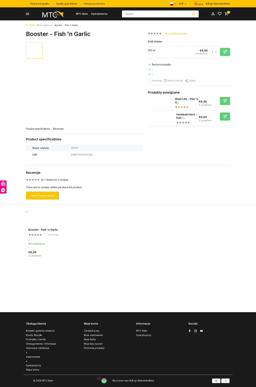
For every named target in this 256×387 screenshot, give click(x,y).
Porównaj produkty (94, 348)
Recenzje (58, 128)
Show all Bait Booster (176, 33)
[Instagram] (195, 331)
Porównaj (155, 80)
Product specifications (38, 128)
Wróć (30, 25)
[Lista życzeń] (219, 14)
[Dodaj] (225, 101)
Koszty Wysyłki (34, 335)
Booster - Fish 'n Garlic (43, 229)
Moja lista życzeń (93, 343)
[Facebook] (189, 331)
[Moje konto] (213, 14)
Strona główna (45, 25)
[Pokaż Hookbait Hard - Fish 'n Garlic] (161, 118)
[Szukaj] (160, 13)
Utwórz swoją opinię (42, 195)
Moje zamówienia (93, 335)
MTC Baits (82, 13)
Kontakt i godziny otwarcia (40, 330)
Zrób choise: (155, 41)
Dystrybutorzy (99, 13)
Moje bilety (90, 339)
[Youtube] (201, 331)
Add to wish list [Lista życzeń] (173, 80)
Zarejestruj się (91, 330)
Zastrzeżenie (33, 356)
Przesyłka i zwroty (36, 339)
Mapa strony (32, 369)
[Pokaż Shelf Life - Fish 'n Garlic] (160, 103)
